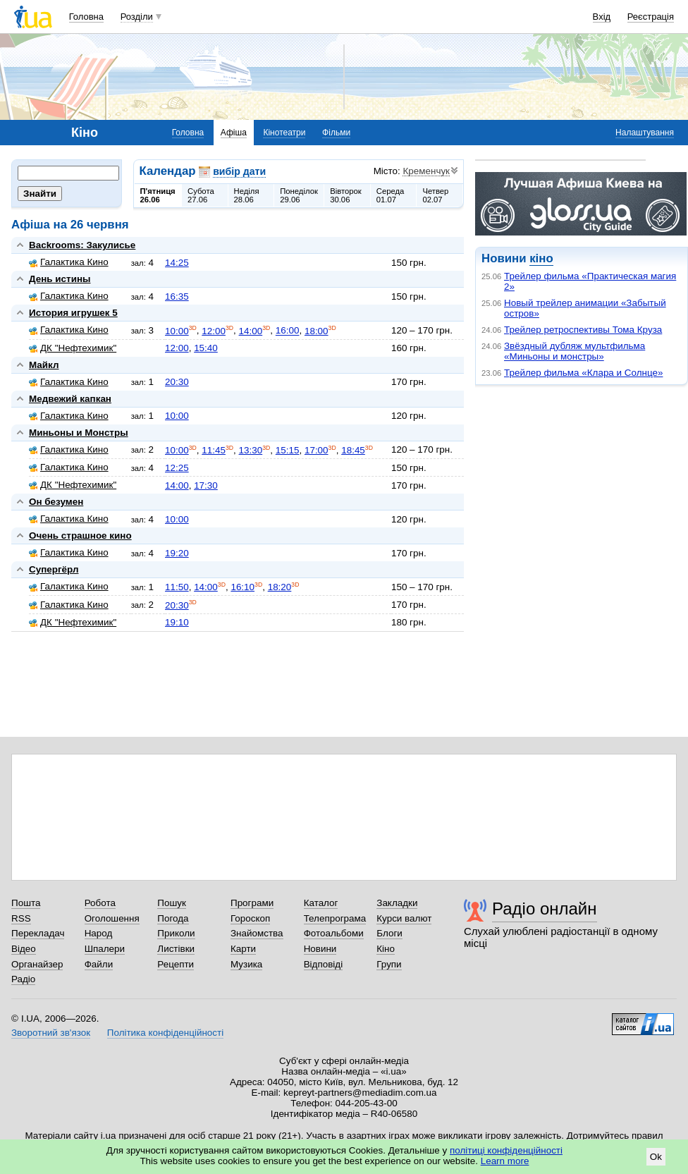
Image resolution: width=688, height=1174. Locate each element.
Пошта (25, 903)
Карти (243, 948)
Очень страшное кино (80, 535)
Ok (656, 1156)
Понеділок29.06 (299, 195)
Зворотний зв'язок (50, 1032)
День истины (60, 279)
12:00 (214, 331)
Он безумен (56, 501)
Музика (246, 964)
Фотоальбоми (334, 933)
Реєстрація (650, 16)
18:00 (316, 331)
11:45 (214, 450)
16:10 (242, 587)
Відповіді (323, 964)
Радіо (23, 979)
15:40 (206, 348)
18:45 (353, 450)
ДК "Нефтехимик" (72, 348)
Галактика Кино (69, 262)
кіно (541, 258)
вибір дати (239, 171)
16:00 (288, 331)
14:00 (251, 331)
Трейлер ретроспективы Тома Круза (583, 329)
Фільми (336, 132)
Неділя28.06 (246, 195)
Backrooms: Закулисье (82, 245)
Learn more (505, 1161)
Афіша (234, 132)
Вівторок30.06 (346, 195)
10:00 (177, 331)
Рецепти (175, 964)
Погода (172, 918)
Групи (388, 964)
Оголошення (112, 918)
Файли (99, 964)
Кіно (385, 948)
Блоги (389, 933)
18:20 (280, 587)
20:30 (177, 382)
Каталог (321, 903)
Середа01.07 (390, 195)
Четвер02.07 (435, 195)
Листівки (176, 948)
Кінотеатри (284, 132)
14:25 (177, 262)
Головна (86, 16)
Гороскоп (250, 918)
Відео (23, 948)
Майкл (44, 365)
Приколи (176, 933)
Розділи (137, 16)
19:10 (177, 622)
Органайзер (37, 964)
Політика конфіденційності (165, 1032)
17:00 (316, 450)
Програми (252, 903)
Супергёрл (53, 569)
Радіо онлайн (544, 908)
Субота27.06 (201, 195)
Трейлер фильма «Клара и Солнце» (583, 372)
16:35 (177, 296)
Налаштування (644, 132)
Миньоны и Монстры (78, 432)
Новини (320, 948)
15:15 (288, 450)
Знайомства (257, 933)
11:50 (177, 587)
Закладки (396, 903)
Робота (100, 903)
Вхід (602, 16)
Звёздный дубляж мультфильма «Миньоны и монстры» (574, 351)
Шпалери (105, 948)
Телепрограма (335, 918)
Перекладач (37, 933)
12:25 (177, 468)
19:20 (177, 553)
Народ (99, 933)
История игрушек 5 (73, 312)
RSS (21, 918)
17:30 (206, 485)
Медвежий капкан (70, 398)
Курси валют (403, 918)
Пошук (171, 903)
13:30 (251, 450)
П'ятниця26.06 (158, 195)
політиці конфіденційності (506, 1150)
